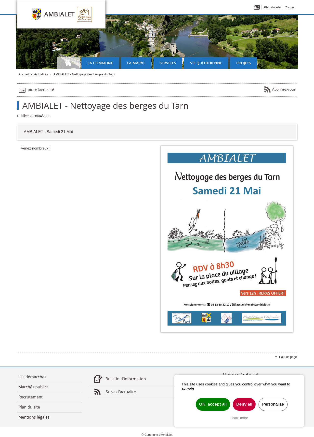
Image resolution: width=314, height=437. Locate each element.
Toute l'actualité (36, 90)
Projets (243, 62)
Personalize (273, 404)
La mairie (136, 62)
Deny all (244, 404)
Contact (290, 7)
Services (168, 62)
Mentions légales (34, 417)
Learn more (239, 418)
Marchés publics (33, 387)
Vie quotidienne (206, 62)
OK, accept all (213, 404)
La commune (100, 62)
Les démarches (32, 377)
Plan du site (272, 7)
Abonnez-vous (280, 89)
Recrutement (30, 397)
